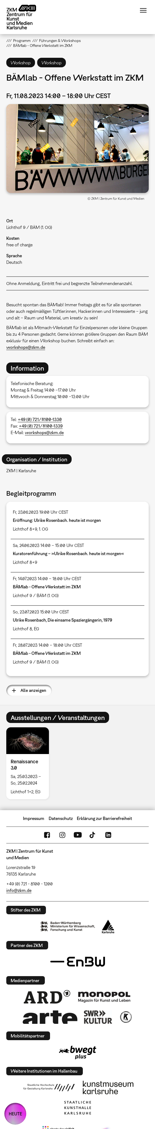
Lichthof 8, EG (26, 628)
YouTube (77, 835)
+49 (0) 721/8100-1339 (41, 425)
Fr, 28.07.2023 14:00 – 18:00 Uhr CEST (47, 645)
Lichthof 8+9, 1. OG (30, 528)
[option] (29, 763)
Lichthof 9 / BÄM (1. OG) (29, 227)
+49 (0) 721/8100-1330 (40, 419)
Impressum (33, 818)
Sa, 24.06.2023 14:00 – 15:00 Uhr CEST (48, 545)
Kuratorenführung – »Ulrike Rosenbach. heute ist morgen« (68, 553)
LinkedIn (108, 835)
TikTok (92, 835)
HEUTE (15, 1113)
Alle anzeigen (33, 690)
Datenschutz (61, 818)
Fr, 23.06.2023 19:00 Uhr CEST (40, 512)
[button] (77, 148)
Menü (143, 10)
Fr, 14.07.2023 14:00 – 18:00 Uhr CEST (47, 578)
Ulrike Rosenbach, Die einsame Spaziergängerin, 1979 (62, 620)
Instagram (62, 835)
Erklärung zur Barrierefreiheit (104, 818)
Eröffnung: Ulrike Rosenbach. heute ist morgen (57, 520)
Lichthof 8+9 (25, 562)
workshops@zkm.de (25, 347)
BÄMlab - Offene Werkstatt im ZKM (47, 586)
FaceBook (47, 835)
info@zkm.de (18, 890)
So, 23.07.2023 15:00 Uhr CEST (41, 611)
